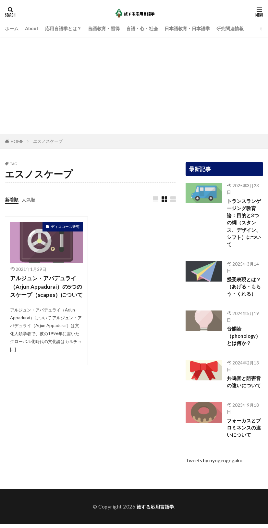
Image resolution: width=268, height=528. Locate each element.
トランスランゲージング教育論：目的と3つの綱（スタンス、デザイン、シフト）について (244, 223)
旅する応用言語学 (155, 510)
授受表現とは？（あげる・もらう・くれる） (244, 288)
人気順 (30, 199)
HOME (17, 141)
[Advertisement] (134, 85)
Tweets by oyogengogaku (214, 464)
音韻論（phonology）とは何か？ (244, 338)
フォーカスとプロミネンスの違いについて (244, 431)
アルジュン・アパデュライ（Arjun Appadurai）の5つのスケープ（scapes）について (45, 291)
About (33, 28)
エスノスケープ (48, 141)
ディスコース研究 (65, 227)
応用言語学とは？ (66, 28)
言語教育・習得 (109, 28)
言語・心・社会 (150, 28)
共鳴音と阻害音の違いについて (244, 384)
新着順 (12, 199)
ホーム (12, 28)
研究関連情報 (243, 28)
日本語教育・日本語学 (198, 28)
